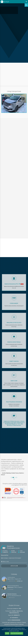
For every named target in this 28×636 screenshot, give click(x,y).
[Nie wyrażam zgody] (26, 631)
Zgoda (7, 633)
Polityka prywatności (16, 633)
